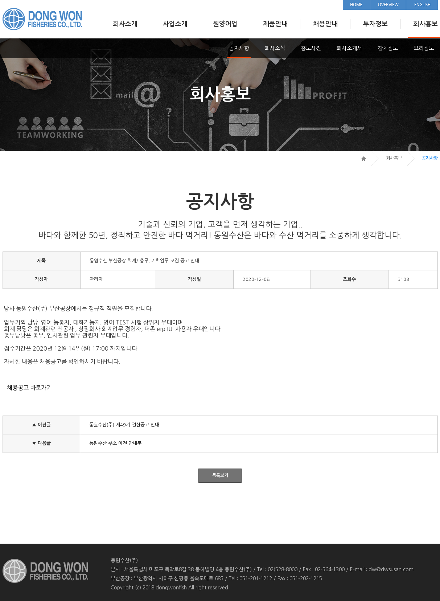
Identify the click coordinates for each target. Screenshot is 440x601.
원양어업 (225, 24)
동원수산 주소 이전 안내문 (115, 443)
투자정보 (375, 24)
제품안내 (275, 24)
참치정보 (388, 48)
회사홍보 (425, 24)
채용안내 (325, 24)
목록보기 (220, 475)
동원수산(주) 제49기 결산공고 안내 (124, 424)
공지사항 (239, 48)
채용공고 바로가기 (29, 388)
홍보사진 (311, 48)
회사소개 (125, 24)
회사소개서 (349, 48)
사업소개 (175, 24)
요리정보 (424, 48)
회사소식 (275, 48)
